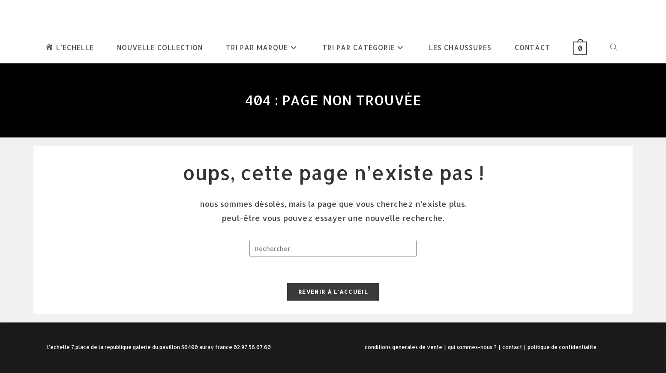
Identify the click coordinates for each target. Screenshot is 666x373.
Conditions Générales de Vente (403, 347)
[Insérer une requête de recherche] (333, 248)
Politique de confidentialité (562, 347)
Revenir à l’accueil (333, 291)
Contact (512, 347)
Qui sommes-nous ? (472, 347)
